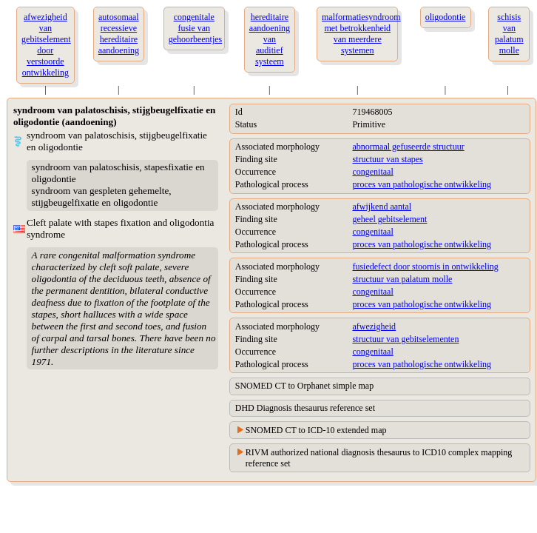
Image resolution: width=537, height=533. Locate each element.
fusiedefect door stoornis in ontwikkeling (425, 266)
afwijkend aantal (381, 206)
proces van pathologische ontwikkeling (421, 184)
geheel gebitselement (389, 219)
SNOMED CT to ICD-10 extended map (316, 430)
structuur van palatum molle (402, 279)
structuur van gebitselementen (405, 339)
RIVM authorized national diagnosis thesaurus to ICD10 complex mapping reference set (379, 458)
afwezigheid (374, 326)
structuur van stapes (387, 159)
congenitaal (372, 172)
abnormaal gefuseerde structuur (408, 146)
